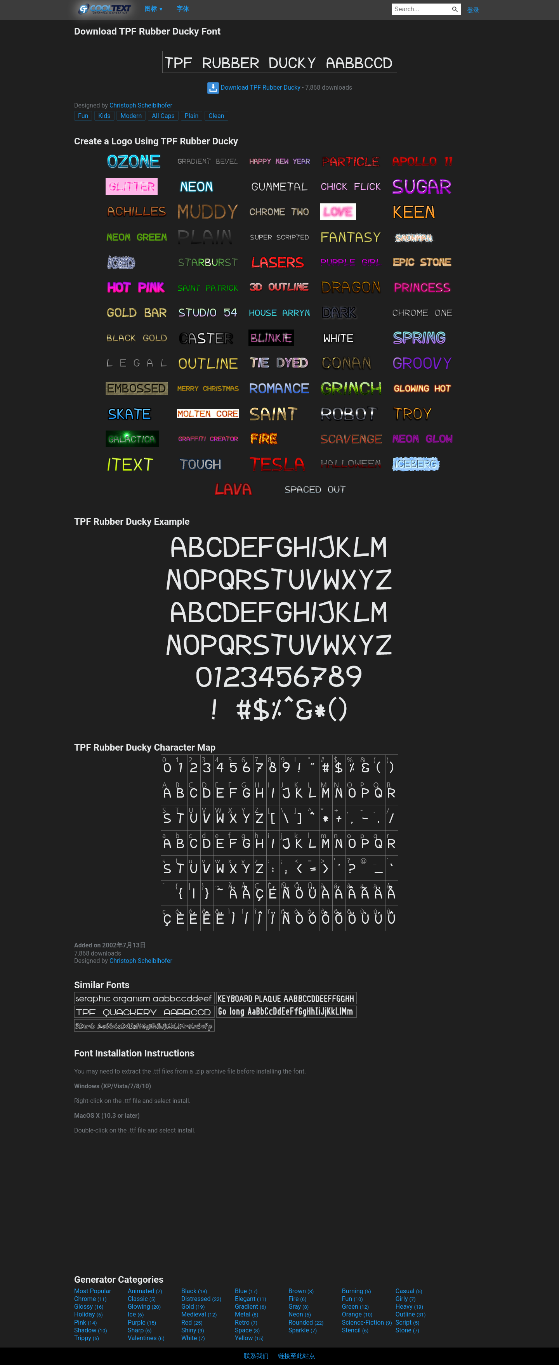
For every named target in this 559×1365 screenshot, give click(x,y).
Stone (407, 1330)
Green (355, 1306)
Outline (411, 1314)
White (193, 1338)
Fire (297, 1299)
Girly (406, 1299)
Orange (357, 1314)
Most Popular (92, 1291)
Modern (131, 116)
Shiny (192, 1330)
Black (194, 1291)
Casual (409, 1291)
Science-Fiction (367, 1322)
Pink (85, 1322)
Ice (136, 1314)
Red (192, 1322)
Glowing (144, 1306)
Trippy (86, 1338)
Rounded (306, 1322)
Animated (145, 1291)
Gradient (250, 1306)
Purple (142, 1322)
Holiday (88, 1314)
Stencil (355, 1330)
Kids (104, 116)
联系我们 (256, 1356)
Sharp (140, 1330)
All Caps (163, 116)
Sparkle (302, 1330)
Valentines (146, 1338)
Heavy (409, 1306)
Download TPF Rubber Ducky (253, 87)
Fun (83, 116)
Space (247, 1330)
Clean (216, 116)
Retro (246, 1322)
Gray (298, 1306)
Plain (191, 116)
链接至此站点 (296, 1356)
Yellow (249, 1338)
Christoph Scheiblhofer (140, 105)
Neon (299, 1314)
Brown (301, 1291)
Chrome (90, 1299)
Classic (142, 1299)
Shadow (90, 1330)
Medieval (199, 1314)
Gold (193, 1306)
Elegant (250, 1299)
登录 (473, 10)
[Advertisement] (37, 142)
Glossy (89, 1306)
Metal (247, 1314)
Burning (356, 1291)
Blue (246, 1291)
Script (408, 1322)
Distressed (201, 1299)
